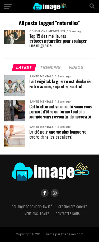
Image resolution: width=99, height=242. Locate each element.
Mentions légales (37, 213)
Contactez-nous (68, 213)
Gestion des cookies (72, 206)
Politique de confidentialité (32, 206)
